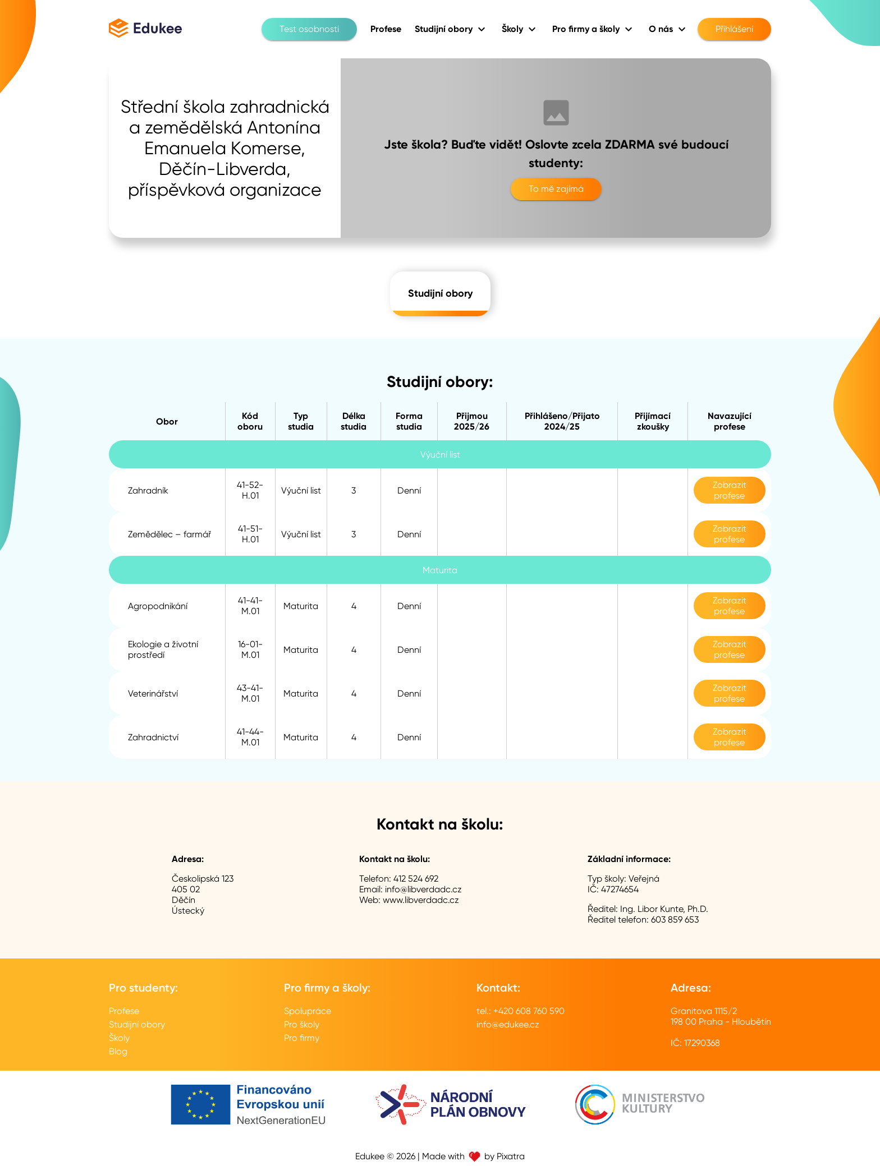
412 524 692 (415, 878)
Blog (118, 1051)
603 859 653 (675, 919)
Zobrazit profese (729, 490)
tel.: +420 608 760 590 (520, 1011)
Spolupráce (307, 1011)
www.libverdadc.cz (421, 900)
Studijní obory (440, 293)
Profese (124, 1011)
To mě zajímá (556, 189)
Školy (119, 1038)
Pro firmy (301, 1038)
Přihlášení (734, 29)
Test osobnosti (309, 29)
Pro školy (301, 1024)
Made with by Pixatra (473, 1156)
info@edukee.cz (507, 1024)
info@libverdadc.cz (423, 889)
